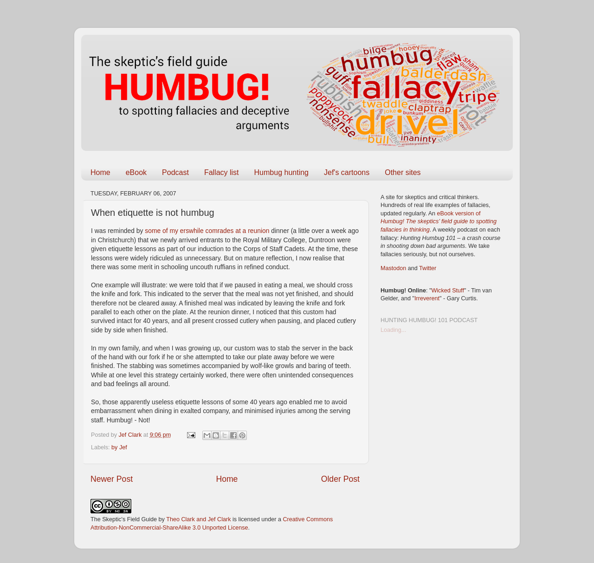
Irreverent (426, 298)
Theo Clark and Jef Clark (198, 519)
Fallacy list (221, 172)
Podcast (175, 172)
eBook (136, 172)
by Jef (119, 447)
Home (100, 172)
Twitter (427, 268)
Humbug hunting (281, 172)
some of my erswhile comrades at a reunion (208, 230)
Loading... (393, 330)
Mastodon (393, 268)
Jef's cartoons (346, 172)
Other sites (402, 172)
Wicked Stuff (447, 290)
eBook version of (439, 221)
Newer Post (111, 479)
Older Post (340, 479)
